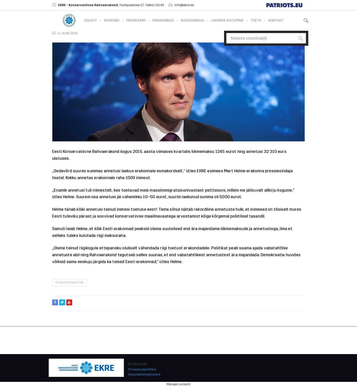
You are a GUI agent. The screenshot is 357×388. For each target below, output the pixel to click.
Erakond (111, 20)
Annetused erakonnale (69, 282)
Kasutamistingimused (144, 374)
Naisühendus (192, 20)
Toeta (255, 20)
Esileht (90, 20)
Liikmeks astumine (227, 20)
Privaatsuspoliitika (142, 369)
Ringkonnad (163, 20)
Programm (136, 20)
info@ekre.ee (184, 5)
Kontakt (276, 20)
